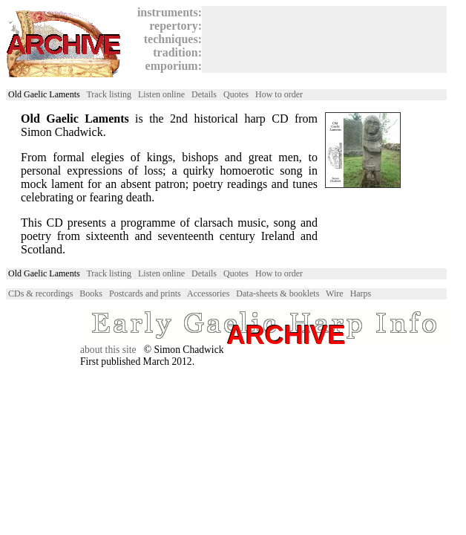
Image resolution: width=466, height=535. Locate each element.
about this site (108, 349)
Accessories (208, 293)
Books (90, 293)
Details (204, 94)
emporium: (171, 65)
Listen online (161, 94)
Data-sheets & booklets (277, 293)
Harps (361, 293)
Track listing (108, 94)
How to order (279, 94)
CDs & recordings (40, 293)
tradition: (174, 52)
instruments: (166, 12)
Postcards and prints (145, 293)
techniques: (170, 39)
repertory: (172, 25)
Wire (335, 293)
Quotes (236, 94)
